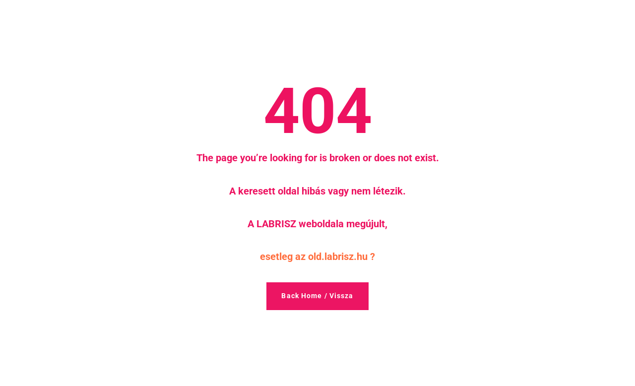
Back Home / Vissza (317, 296)
